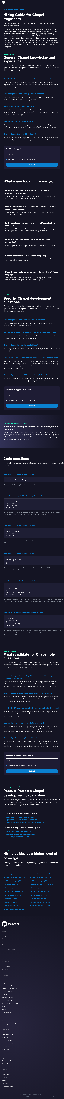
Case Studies (5, 1074)
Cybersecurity (6, 1009)
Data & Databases (7, 1012)
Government (5, 1049)
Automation (5, 994)
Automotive (5, 1037)
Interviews (4, 1077)
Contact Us (5, 969)
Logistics (4, 1058)
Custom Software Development (10, 1003)
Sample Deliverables (7, 1086)
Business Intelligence (8, 997)
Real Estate (5, 1064)
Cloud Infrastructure (7, 1000)
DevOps (4, 1015)
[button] (61, 2)
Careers (4, 945)
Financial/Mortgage (7, 1043)
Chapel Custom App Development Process (21, 834)
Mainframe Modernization (9, 1021)
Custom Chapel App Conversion (17, 831)
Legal (3, 1055)
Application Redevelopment (9, 988)
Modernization (6, 954)
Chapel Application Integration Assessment (22, 820)
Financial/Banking (7, 1040)
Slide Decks (5, 1083)
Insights (4, 1089)
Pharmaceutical (6, 1061)
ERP (3, 1018)
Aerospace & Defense (8, 1034)
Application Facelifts (7, 985)
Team (3, 939)
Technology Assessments (9, 1024)
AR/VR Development (8, 991)
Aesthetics (5, 957)
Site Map (51, 1096)
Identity (4, 936)
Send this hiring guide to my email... (19, 149)
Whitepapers (5, 1080)
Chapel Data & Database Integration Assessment (24, 822)
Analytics (4, 983)
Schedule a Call (6, 966)
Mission (4, 942)
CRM (3, 1006)
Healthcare (5, 1052)
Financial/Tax (5, 1046)
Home (3, 1096)
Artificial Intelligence (7, 980)
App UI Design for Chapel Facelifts (18, 837)
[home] (3, 2)
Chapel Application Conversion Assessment (22, 817)
